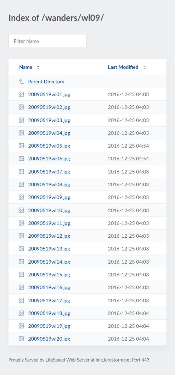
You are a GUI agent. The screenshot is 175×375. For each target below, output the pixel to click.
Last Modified (123, 67)
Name (25, 67)
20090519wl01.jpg (44, 94)
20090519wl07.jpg (44, 172)
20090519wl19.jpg (44, 326)
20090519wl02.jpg (44, 107)
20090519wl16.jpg (44, 287)
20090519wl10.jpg (44, 210)
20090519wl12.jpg (44, 236)
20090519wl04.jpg (44, 133)
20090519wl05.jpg (44, 146)
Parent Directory (41, 81)
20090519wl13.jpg (44, 249)
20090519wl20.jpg (44, 339)
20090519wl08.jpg (44, 184)
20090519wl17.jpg (44, 300)
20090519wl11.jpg (44, 223)
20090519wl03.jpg (44, 120)
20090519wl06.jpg (44, 158)
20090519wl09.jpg (44, 197)
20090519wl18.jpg (44, 313)
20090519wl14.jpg (44, 262)
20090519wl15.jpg (44, 274)
